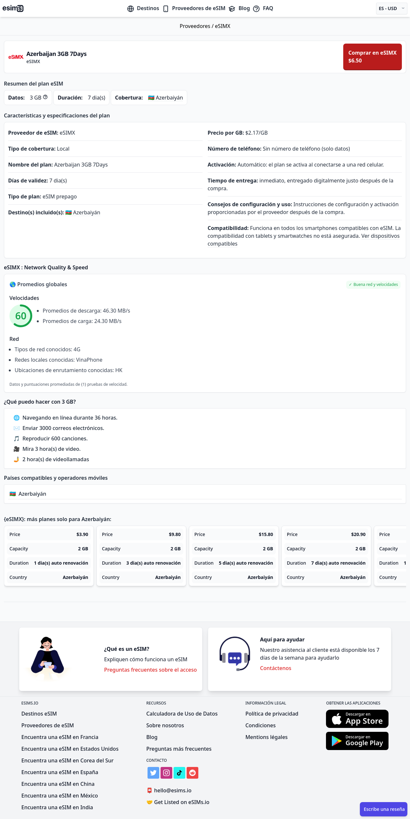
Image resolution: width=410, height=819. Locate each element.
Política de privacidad (271, 713)
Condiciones (260, 725)
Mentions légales (266, 737)
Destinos (143, 8)
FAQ (262, 8)
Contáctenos (275, 668)
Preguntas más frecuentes (178, 748)
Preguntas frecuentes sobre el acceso (150, 669)
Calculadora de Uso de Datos (182, 713)
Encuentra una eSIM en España (59, 772)
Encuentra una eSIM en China (58, 783)
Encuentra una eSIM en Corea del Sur (67, 760)
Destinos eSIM (39, 713)
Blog (239, 8)
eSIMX (222, 26)
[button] (373, 285)
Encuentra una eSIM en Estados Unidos (70, 748)
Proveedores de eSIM (194, 8)
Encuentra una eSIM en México (59, 795)
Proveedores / (197, 26)
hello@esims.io (170, 790)
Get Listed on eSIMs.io (177, 802)
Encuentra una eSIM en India (57, 807)
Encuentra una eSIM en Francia (60, 737)
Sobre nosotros (165, 725)
